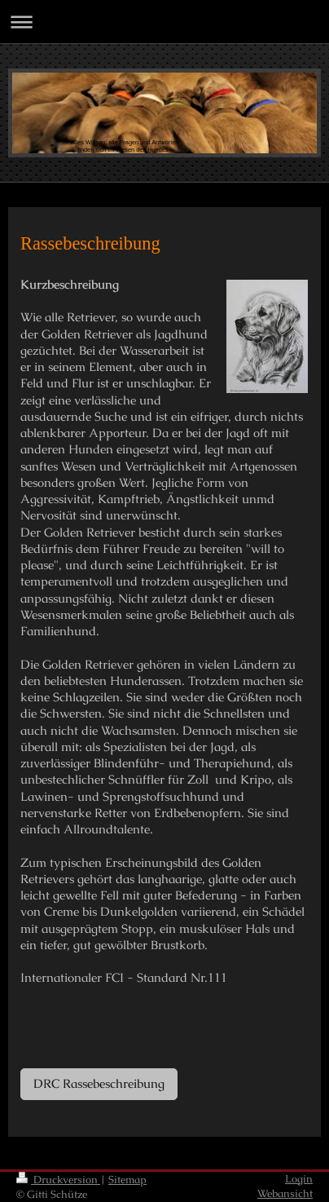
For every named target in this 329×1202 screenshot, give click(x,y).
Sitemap (127, 1180)
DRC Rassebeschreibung (98, 1083)
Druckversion (58, 1180)
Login (299, 1179)
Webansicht (285, 1193)
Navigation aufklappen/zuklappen (164, 21)
